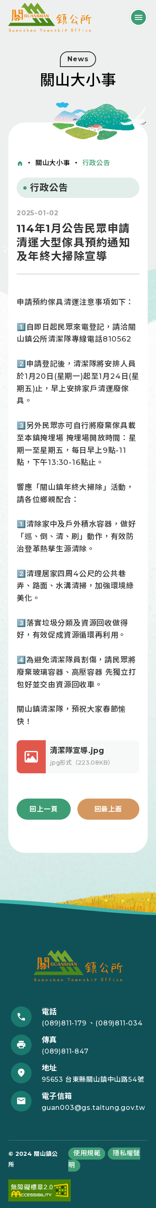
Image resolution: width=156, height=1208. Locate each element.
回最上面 (108, 809)
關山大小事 (52, 163)
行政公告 (96, 163)
